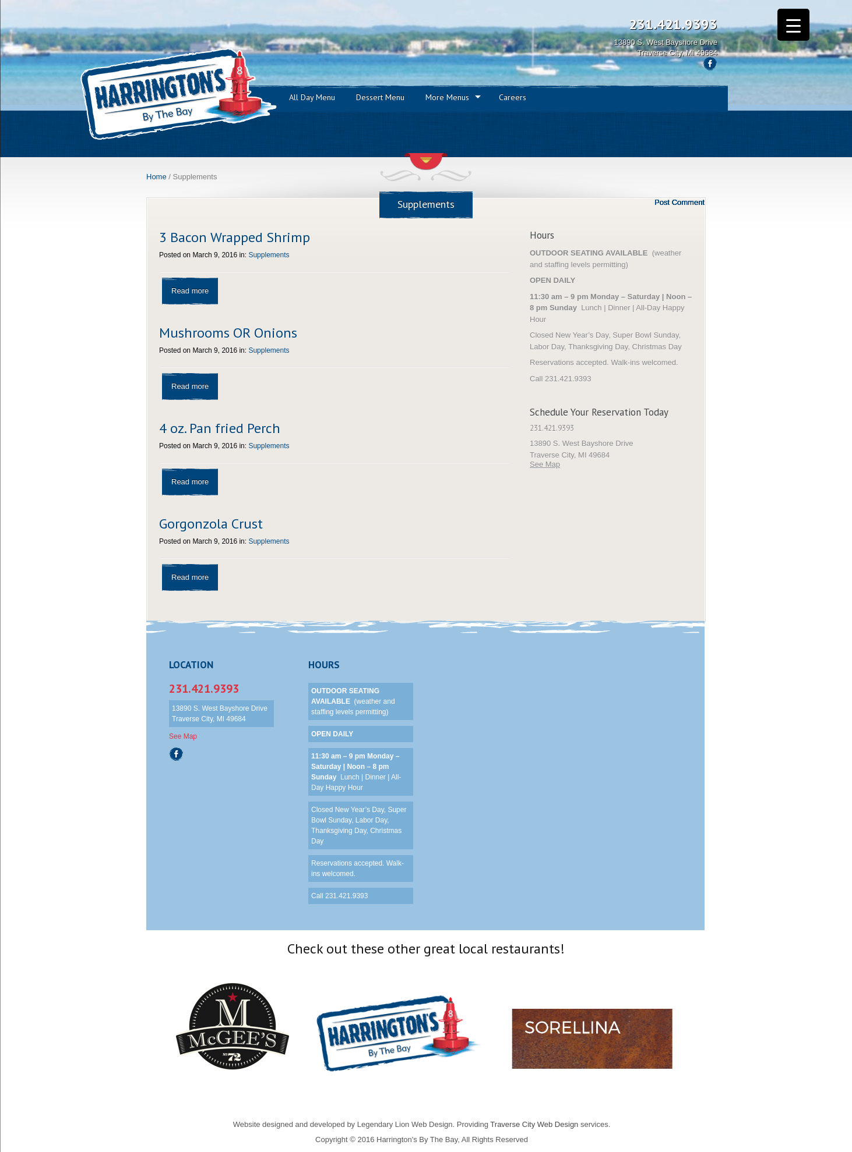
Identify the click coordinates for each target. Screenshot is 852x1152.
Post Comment (679, 202)
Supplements (268, 255)
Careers (512, 97)
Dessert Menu (380, 97)
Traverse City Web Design (534, 1124)
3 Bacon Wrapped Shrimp (234, 237)
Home (156, 176)
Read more (190, 290)
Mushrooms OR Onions (228, 333)
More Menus (447, 97)
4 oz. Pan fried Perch (219, 428)
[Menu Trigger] (793, 25)
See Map (545, 464)
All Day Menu (312, 97)
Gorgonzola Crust (211, 524)
